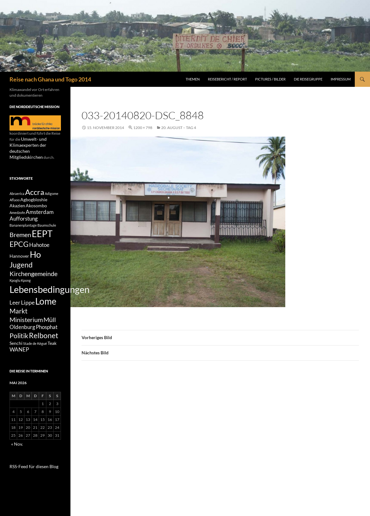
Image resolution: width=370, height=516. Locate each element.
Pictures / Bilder (270, 79)
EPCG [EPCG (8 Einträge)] (19, 245)
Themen (193, 79)
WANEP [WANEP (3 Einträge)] (19, 366)
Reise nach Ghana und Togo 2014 (50, 79)
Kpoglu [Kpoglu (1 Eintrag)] (15, 287)
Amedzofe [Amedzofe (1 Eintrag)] (17, 209)
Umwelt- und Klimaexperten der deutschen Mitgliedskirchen (34, 145)
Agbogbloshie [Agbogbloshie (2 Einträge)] (33, 194)
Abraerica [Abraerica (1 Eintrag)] (17, 187)
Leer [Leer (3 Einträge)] (15, 312)
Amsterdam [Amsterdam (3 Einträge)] (40, 209)
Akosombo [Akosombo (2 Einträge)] (36, 201)
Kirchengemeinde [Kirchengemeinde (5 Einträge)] (33, 279)
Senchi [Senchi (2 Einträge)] (16, 359)
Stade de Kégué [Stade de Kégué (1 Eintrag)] (35, 359)
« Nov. (16, 460)
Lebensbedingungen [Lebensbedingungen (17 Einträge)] (49, 296)
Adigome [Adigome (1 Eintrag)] (51, 187)
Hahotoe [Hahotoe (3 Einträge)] (39, 246)
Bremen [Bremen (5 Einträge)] (20, 233)
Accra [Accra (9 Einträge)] (34, 185)
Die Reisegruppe (308, 79)
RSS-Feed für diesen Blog (30, 482)
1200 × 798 (142, 127)
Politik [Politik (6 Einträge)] (19, 350)
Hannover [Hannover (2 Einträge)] (19, 258)
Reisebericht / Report (227, 79)
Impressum (341, 79)
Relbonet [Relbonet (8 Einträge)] (43, 349)
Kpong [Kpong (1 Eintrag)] (26, 287)
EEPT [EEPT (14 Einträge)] (42, 233)
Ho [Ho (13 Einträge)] (35, 257)
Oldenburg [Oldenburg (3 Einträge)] (22, 341)
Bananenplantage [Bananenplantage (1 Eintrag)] (23, 223)
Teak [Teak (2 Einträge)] (52, 359)
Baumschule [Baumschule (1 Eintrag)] (46, 223)
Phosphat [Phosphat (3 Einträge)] (46, 341)
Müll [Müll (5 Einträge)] (49, 332)
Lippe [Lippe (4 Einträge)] (28, 311)
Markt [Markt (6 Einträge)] (19, 322)
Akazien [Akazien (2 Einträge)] (17, 201)
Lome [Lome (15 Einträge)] (45, 310)
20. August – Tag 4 (178, 127)
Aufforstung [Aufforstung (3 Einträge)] (24, 216)
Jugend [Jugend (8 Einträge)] (21, 268)
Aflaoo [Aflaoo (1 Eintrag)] (15, 195)
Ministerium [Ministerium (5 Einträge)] (26, 332)
